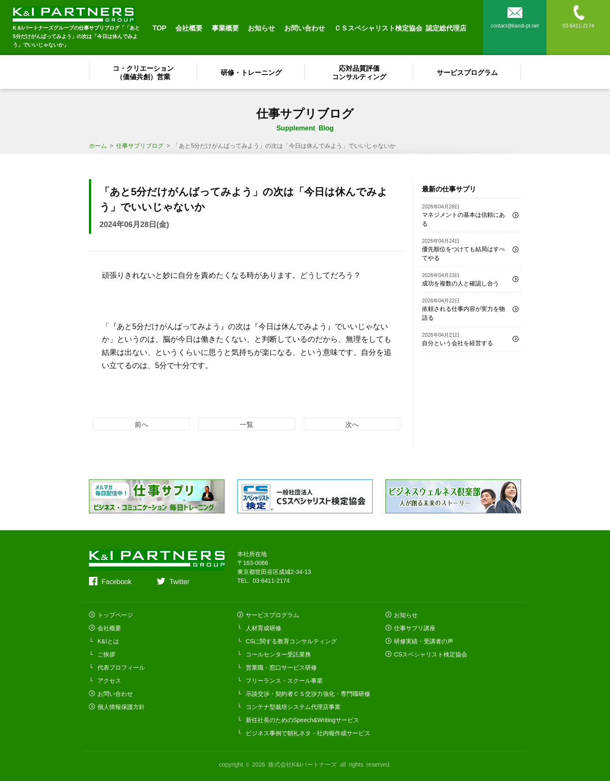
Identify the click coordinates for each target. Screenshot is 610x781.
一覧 (246, 424)
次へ (352, 424)
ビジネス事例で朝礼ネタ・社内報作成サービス (308, 733)
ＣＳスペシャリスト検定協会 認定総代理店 (400, 27)
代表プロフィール (121, 667)
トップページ (115, 615)
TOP (159, 27)
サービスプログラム (467, 72)
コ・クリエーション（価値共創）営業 (143, 72)
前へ (141, 424)
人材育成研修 (263, 628)
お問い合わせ (304, 27)
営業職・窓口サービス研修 (281, 667)
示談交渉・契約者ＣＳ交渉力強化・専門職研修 (308, 693)
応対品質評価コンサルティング (359, 72)
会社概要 (188, 27)
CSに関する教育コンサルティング (291, 641)
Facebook (116, 581)
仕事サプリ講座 (414, 628)
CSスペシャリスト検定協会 (430, 654)
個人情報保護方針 (121, 706)
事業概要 (225, 27)
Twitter (179, 581)
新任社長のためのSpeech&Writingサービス (302, 720)
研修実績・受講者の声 (423, 641)
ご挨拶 (106, 654)
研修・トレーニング (251, 72)
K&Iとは (108, 641)
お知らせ (261, 27)
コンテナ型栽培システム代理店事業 (293, 706)
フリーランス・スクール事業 (284, 680)
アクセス (109, 680)
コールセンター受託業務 (278, 654)
